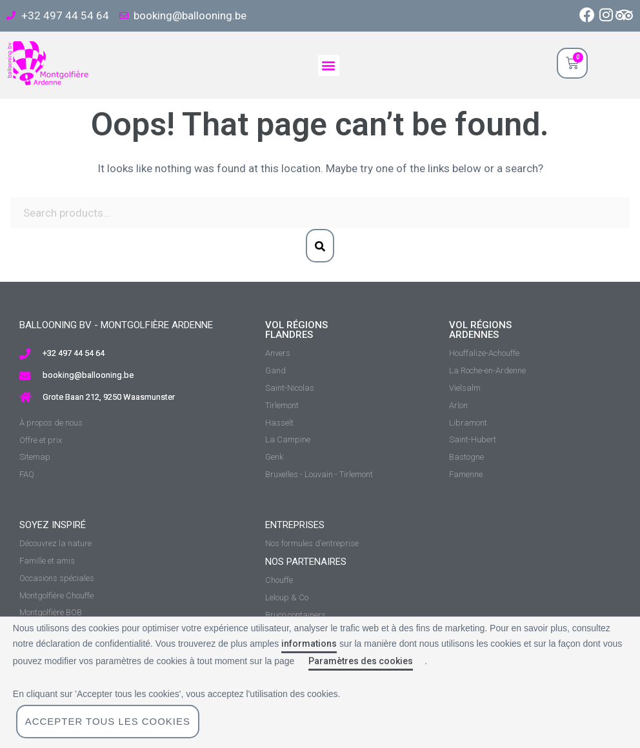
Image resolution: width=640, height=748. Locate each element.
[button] (328, 65)
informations (309, 643)
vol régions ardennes (480, 329)
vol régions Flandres (296, 329)
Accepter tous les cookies (108, 721)
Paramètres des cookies (360, 661)
